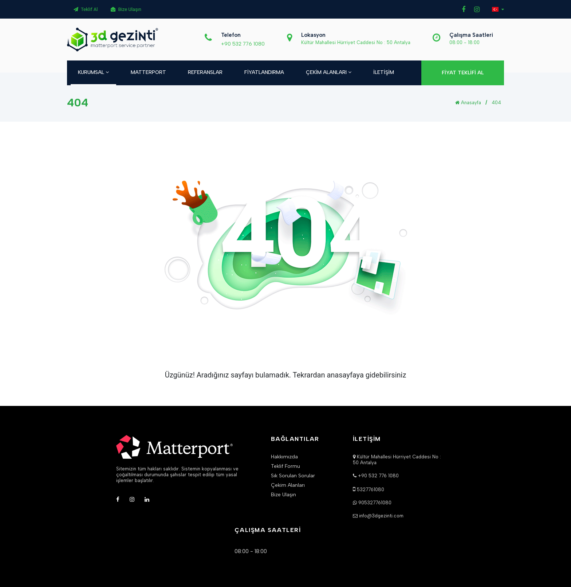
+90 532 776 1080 (243, 44)
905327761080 (374, 502)
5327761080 (370, 489)
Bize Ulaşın (126, 9)
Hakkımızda (284, 457)
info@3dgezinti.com (381, 515)
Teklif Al (86, 9)
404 (496, 102)
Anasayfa (468, 102)
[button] (498, 9)
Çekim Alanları (288, 485)
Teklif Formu (285, 466)
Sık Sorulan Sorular (293, 476)
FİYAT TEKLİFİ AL (463, 73)
